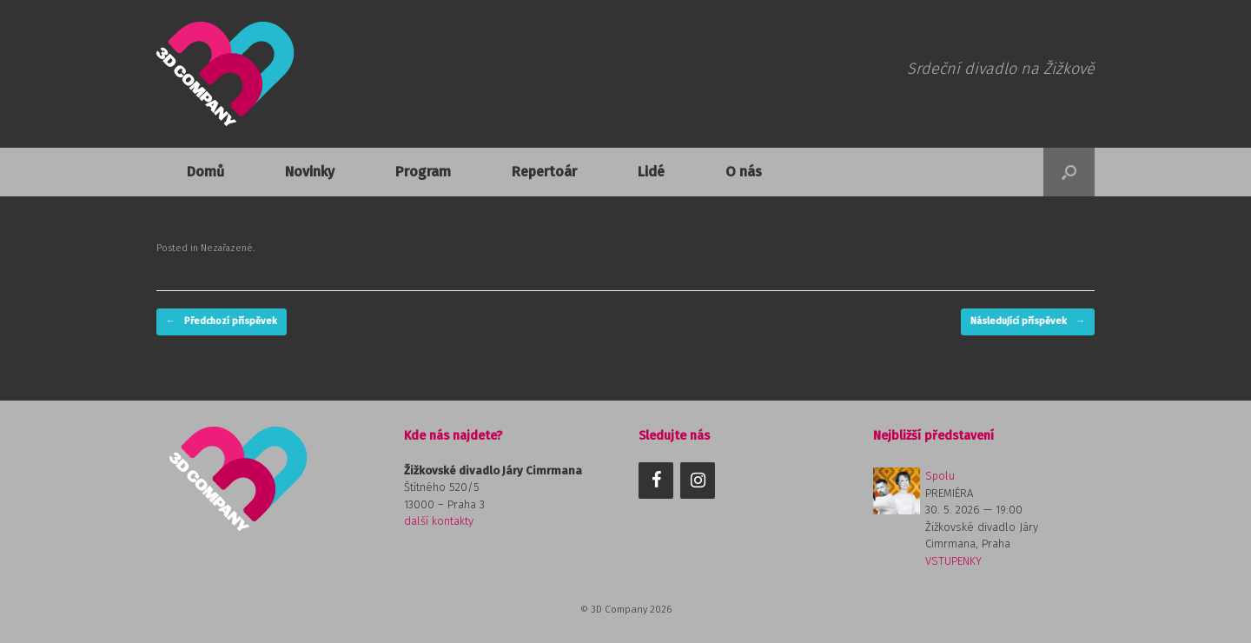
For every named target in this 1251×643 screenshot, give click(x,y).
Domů (205, 171)
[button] (1069, 172)
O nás (743, 171)
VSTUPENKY (953, 560)
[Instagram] (697, 480)
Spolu (940, 475)
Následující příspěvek (1027, 322)
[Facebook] (656, 480)
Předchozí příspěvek (221, 322)
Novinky (309, 171)
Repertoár (544, 171)
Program (423, 171)
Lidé (651, 171)
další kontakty (438, 520)
